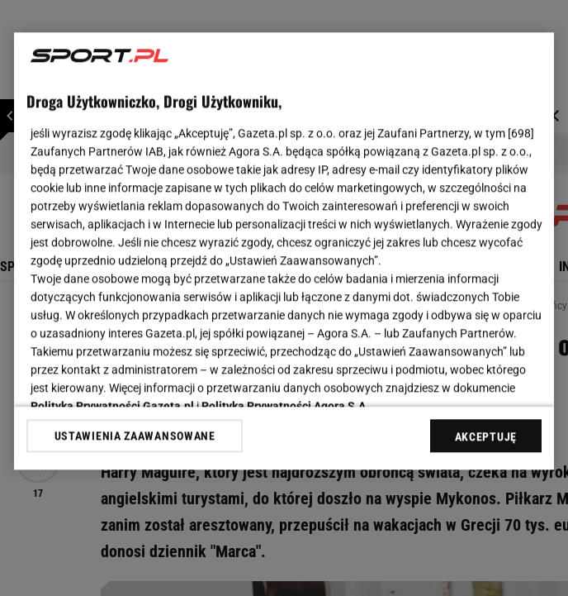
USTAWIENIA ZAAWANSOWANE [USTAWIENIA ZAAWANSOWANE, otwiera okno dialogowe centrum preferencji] (134, 435)
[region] (284, 251)
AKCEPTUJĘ (486, 436)
